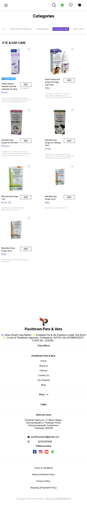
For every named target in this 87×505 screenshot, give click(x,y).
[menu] (6, 5)
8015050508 (45, 441)
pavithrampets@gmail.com (45, 436)
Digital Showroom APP (58, 498)
